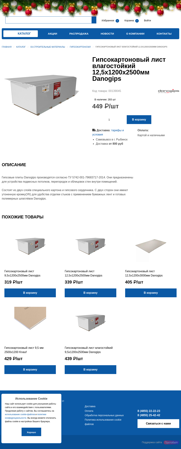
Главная (6, 47)
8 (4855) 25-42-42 (149, 415)
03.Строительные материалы (47, 47)
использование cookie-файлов (20, 414)
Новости (107, 33)
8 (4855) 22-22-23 (149, 410)
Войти (147, 20)
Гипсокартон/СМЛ (80, 47)
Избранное (108, 20)
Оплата (89, 410)
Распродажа (79, 33)
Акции (52, 33)
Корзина (129, 20)
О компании (135, 33)
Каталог (21, 47)
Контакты (164, 33)
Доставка (90, 406)
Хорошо (31, 432)
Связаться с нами (158, 423)
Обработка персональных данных (104, 415)
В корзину (139, 119)
